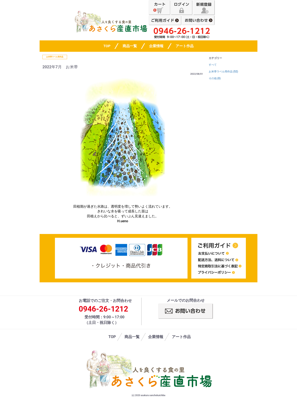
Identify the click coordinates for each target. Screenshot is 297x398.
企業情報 (156, 46)
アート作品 (185, 46)
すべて (213, 64)
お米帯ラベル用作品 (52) (223, 71)
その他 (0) (215, 78)
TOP (112, 336)
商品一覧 (130, 46)
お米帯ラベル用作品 (54, 57)
